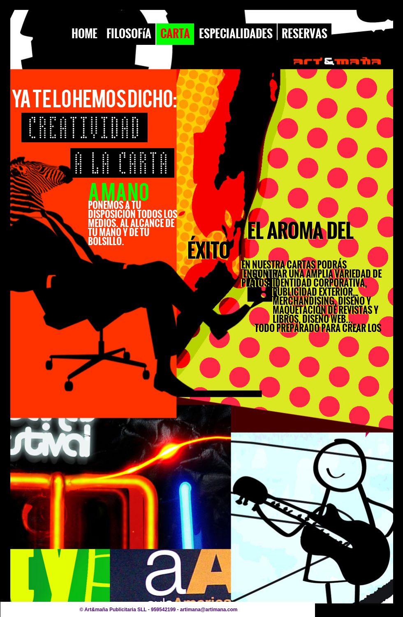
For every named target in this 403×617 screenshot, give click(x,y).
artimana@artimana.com (209, 609)
